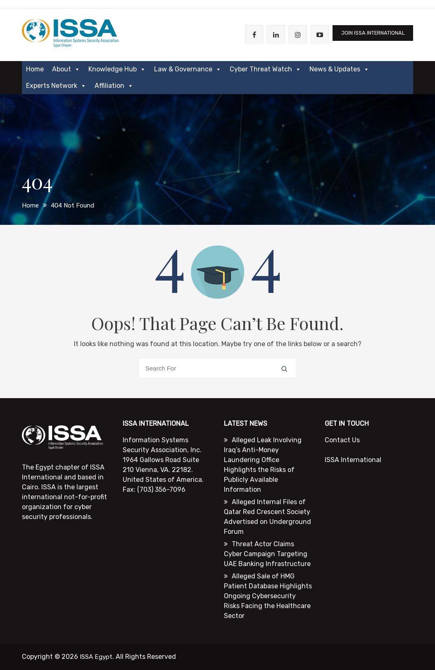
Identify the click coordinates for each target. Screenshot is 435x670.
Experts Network (56, 86)
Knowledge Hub (117, 69)
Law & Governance (187, 69)
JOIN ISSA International (368, 34)
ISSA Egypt (97, 657)
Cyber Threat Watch (265, 69)
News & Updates (339, 69)
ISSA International (353, 460)
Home (35, 69)
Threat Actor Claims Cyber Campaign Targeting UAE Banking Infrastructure (267, 554)
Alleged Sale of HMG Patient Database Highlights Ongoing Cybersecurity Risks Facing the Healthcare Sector (268, 596)
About (66, 69)
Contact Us (342, 440)
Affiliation (114, 86)
